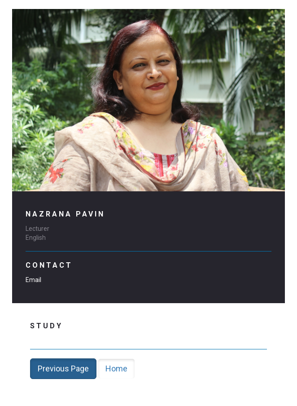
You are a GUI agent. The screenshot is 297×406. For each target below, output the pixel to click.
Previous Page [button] (63, 368)
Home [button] (116, 368)
